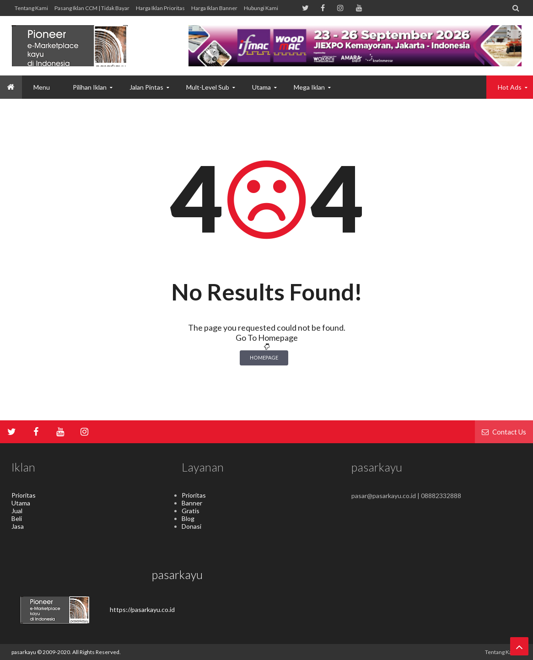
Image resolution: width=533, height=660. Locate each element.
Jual (16, 511)
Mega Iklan (309, 87)
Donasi (191, 526)
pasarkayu (24, 652)
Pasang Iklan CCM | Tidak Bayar (91, 8)
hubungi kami (261, 8)
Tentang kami (31, 8)
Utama (20, 503)
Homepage (264, 357)
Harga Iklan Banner (214, 8)
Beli (16, 518)
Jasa (17, 526)
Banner (192, 503)
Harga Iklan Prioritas (160, 8)
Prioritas (23, 495)
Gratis (190, 511)
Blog (188, 518)
